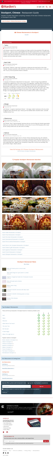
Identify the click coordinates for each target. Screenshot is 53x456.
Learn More (10, 412)
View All (26, 34)
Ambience (17, 93)
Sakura (6, 133)
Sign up (41, 386)
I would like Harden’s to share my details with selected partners (18, 443)
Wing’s (6, 104)
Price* (5, 93)
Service (13, 93)
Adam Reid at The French (9, 323)
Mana (4, 318)
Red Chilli (7, 62)
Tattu (6, 45)
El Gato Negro (6, 331)
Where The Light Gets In (8, 334)
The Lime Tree (6, 326)
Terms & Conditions (17, 450)
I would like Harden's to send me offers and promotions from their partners (20, 389)
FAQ (10, 450)
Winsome (5, 320)
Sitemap (5, 450)
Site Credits (5, 455)
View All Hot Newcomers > (8, 368)
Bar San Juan (6, 329)
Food (9, 93)
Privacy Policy (5, 391)
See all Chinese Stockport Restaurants (26, 151)
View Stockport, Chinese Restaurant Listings (14, 21)
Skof (4, 315)
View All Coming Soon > (7, 378)
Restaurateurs (36, 450)
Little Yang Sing (9, 77)
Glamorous (8, 118)
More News (26, 264)
